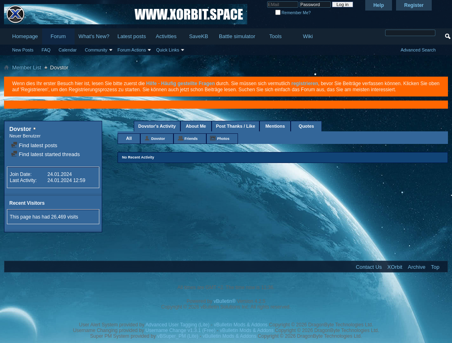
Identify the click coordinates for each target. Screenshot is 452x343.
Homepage (25, 36)
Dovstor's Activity (157, 126)
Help (378, 5)
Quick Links (167, 49)
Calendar (68, 49)
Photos (223, 139)
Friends (191, 139)
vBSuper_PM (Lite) (177, 336)
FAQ (46, 49)
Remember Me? (293, 13)
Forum (58, 36)
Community (96, 49)
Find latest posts (34, 145)
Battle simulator (237, 36)
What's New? (94, 36)
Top (435, 267)
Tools (275, 36)
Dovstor (158, 139)
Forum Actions (132, 49)
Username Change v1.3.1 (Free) (181, 330)
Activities (166, 36)
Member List (26, 67)
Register (414, 5)
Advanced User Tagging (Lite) (178, 325)
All (129, 138)
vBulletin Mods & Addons (241, 325)
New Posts (23, 49)
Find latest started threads (45, 154)
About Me (196, 126)
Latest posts (132, 36)
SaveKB (198, 36)
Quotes (306, 126)
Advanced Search (418, 49)
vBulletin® (225, 301)
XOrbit (395, 267)
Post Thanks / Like (235, 126)
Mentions (275, 126)
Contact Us (369, 267)
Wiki (308, 36)
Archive (416, 267)
